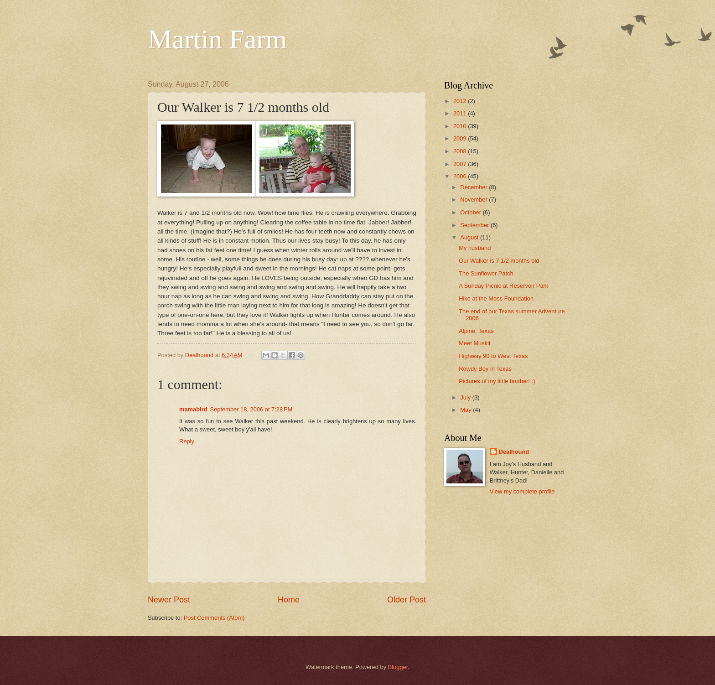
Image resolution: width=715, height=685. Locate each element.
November (474, 199)
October (471, 212)
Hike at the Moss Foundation (496, 298)
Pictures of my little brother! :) (497, 381)
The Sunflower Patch (486, 273)
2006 (460, 176)
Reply (186, 441)
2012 (460, 101)
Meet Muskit (474, 343)
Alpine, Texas (476, 330)
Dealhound (514, 451)
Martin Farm (217, 39)
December (474, 187)
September (475, 225)
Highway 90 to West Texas (493, 356)
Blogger (398, 667)
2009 (460, 138)
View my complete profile (522, 491)
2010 (460, 126)
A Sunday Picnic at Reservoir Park (503, 285)
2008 (460, 151)
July (466, 397)
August (470, 237)
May (466, 409)
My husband (475, 247)
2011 (460, 113)
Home (289, 599)
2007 (460, 164)
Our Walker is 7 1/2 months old (499, 260)
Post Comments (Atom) (214, 617)
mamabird (193, 409)
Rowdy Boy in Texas (485, 368)
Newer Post (169, 599)
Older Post (406, 599)
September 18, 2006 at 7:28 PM (251, 409)
